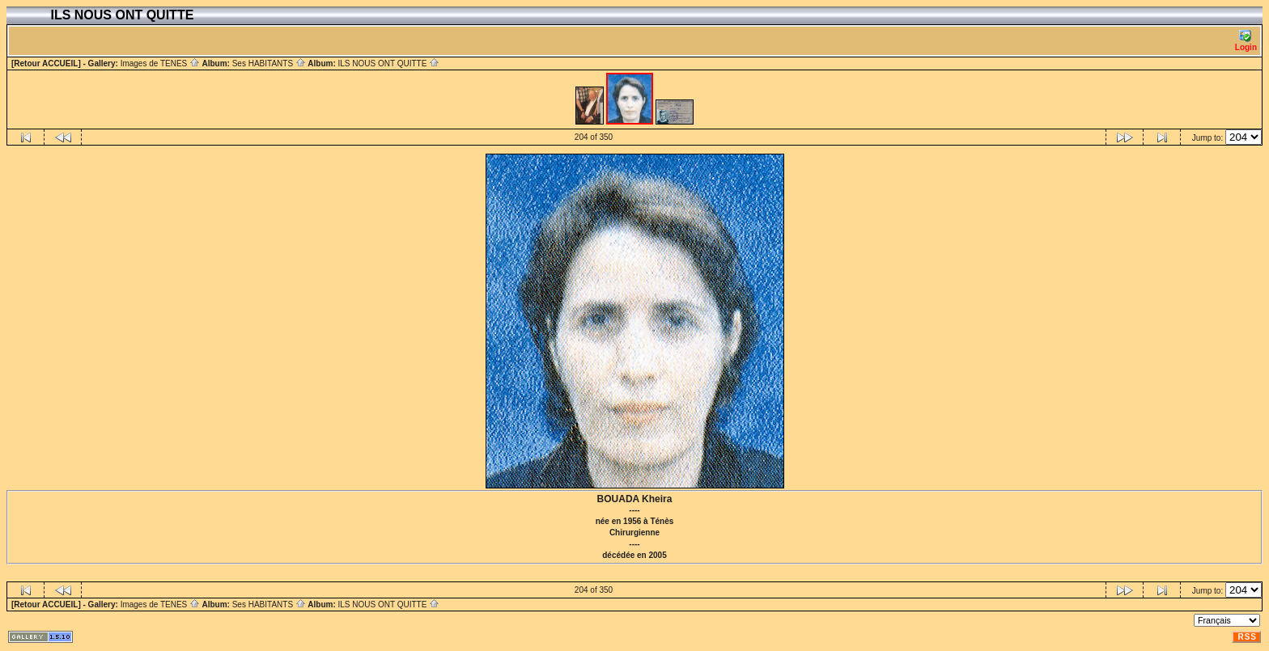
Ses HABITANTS (269, 63)
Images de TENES (160, 63)
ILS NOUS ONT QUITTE (388, 63)
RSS (1247, 636)
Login (1246, 41)
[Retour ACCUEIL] (46, 63)
